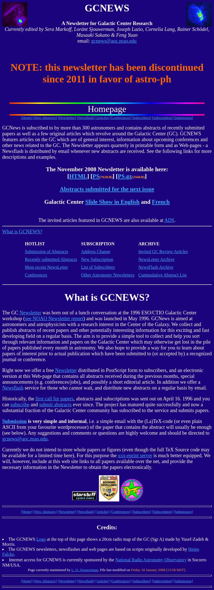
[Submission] (183, 118)
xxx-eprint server (135, 455)
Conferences (36, 275)
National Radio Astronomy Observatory (151, 559)
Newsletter (30, 312)
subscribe (19, 404)
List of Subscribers (98, 267)
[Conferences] (120, 118)
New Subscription (97, 259)
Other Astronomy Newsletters (107, 275)
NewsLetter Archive (156, 259)
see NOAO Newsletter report (54, 318)
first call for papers (54, 399)
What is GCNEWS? (22, 231)
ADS (169, 220)
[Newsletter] (67, 118)
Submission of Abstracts (46, 251)
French (161, 202)
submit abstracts (55, 404)
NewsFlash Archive (155, 267)
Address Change (95, 251)
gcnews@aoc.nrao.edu (114, 41)
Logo (41, 539)
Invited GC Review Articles (163, 251)
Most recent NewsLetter (46, 267)
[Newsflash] (86, 118)
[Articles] (103, 118)
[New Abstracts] (45, 118)
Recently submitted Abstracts (51, 259)
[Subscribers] (141, 118)
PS (96, 176)
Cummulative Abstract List (162, 275)
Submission (14, 421)
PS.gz (125, 176)
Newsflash (12, 388)
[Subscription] (162, 118)
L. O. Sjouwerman (84, 570)
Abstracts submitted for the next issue (107, 189)
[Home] (26, 118)
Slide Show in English (112, 202)
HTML (78, 176)
